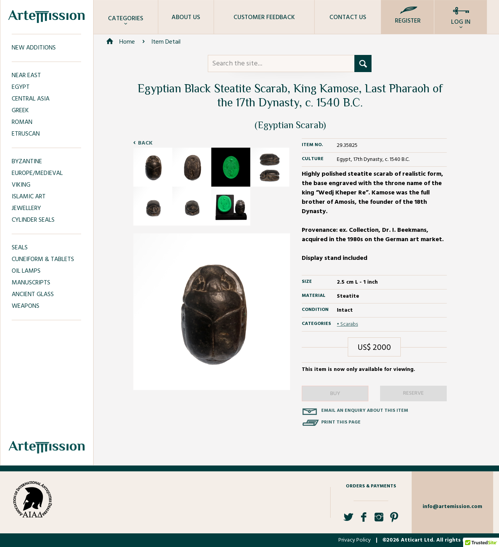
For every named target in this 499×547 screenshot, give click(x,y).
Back (145, 143)
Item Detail (165, 42)
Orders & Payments (371, 486)
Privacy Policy (354, 540)
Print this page (341, 422)
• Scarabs (347, 324)
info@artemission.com (452, 506)
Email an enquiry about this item (364, 411)
